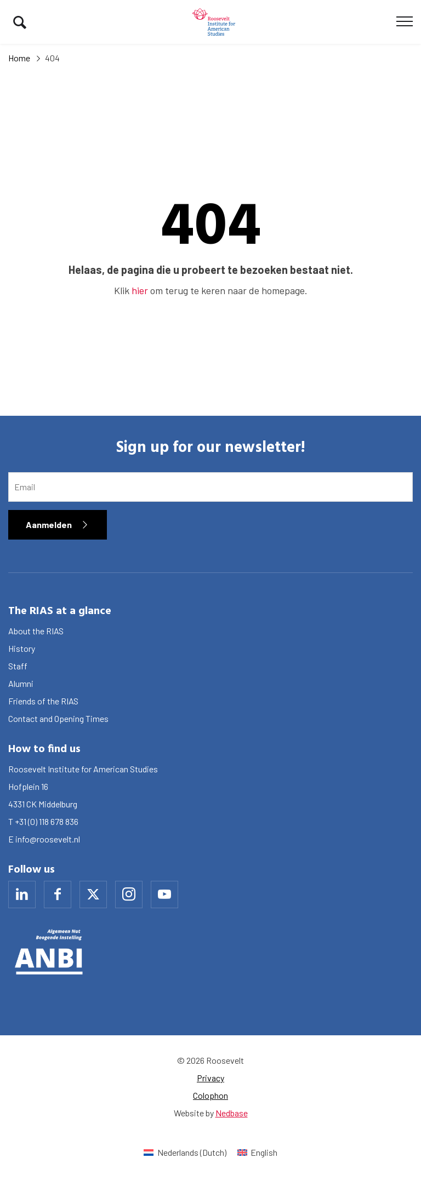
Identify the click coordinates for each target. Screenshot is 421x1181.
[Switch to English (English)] (257, 1152)
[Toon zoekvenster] (19, 22)
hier (140, 290)
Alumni (20, 683)
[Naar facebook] (57, 894)
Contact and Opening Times (58, 718)
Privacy (210, 1078)
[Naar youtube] (164, 894)
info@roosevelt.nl (47, 839)
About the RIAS (36, 631)
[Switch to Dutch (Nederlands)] (184, 1152)
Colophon (210, 1095)
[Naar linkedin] (22, 894)
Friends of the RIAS (43, 701)
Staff (17, 666)
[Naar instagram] (129, 894)
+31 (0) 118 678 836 (46, 821)
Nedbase (231, 1113)
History (21, 648)
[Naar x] (93, 894)
